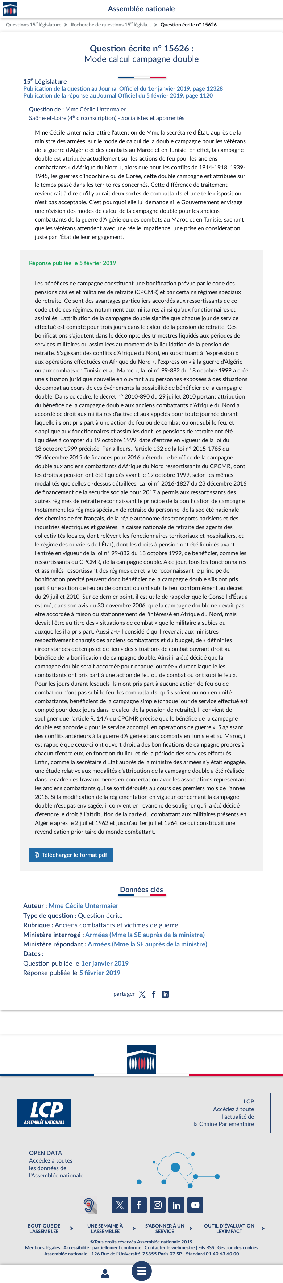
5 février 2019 (99, 973)
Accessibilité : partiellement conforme (102, 1248)
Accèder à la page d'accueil (10, 9)
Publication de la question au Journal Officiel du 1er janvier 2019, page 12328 (123, 89)
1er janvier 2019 (105, 964)
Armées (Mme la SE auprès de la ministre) (145, 935)
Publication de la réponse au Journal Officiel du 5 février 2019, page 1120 (118, 96)
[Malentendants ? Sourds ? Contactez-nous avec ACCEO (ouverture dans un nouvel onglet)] (88, 1205)
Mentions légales (42, 1248)
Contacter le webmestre (170, 1248)
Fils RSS (206, 1248)
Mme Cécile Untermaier (83, 906)
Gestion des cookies (237, 1248)
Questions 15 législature (33, 24)
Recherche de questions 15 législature (112, 24)
